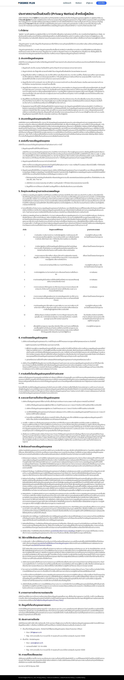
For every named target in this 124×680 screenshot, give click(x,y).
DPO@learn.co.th (36, 632)
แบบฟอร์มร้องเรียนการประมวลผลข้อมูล (63, 531)
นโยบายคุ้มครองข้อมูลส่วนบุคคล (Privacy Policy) (48, 600)
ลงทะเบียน (101, 3)
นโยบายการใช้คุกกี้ (47, 166)
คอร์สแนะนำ (67, 3)
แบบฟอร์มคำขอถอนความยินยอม (42, 545)
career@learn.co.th (37, 643)
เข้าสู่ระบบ (89, 3)
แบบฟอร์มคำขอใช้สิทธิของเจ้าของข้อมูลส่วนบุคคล (53, 543)
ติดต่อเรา (79, 3)
